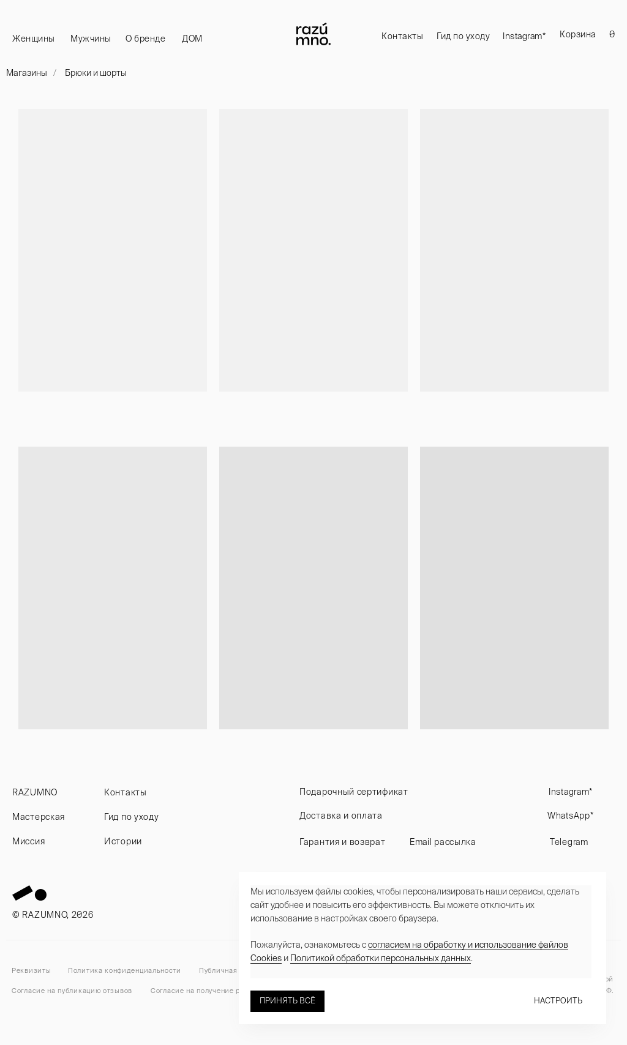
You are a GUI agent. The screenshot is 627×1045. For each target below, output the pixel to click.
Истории (123, 841)
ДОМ (192, 38)
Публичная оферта (231, 970)
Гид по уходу (463, 36)
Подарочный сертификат (353, 792)
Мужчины (90, 38)
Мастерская (38, 817)
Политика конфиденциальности (124, 970)
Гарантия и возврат (342, 842)
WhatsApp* (570, 815)
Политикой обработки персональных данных (380, 958)
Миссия (28, 841)
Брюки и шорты (96, 73)
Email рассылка (443, 842)
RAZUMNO (35, 792)
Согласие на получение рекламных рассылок (231, 990)
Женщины (33, 38)
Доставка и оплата (341, 815)
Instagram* (524, 36)
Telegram (569, 842)
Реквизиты (31, 970)
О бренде (145, 38)
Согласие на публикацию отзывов (72, 990)
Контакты (402, 36)
